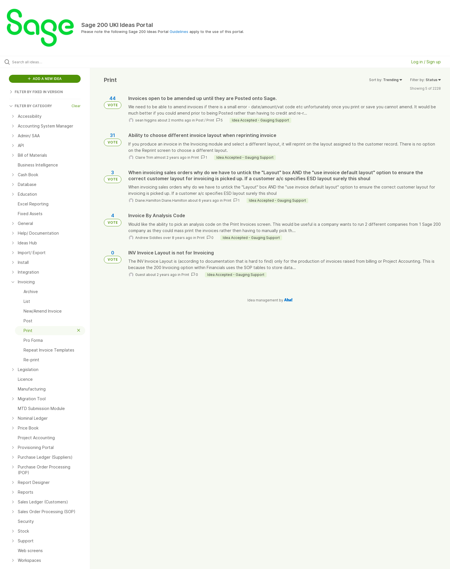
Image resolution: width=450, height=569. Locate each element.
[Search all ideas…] (52, 61)
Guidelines (179, 31)
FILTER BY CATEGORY (30, 106)
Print (210, 120)
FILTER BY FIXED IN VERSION (36, 92)
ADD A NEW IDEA (45, 78)
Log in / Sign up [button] (426, 61)
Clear (76, 106)
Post (199, 120)
